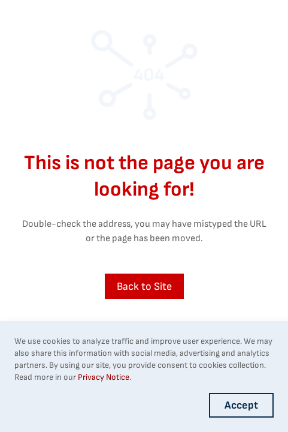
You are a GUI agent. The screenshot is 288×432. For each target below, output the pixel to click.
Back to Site (144, 286)
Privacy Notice (103, 377)
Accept (241, 405)
